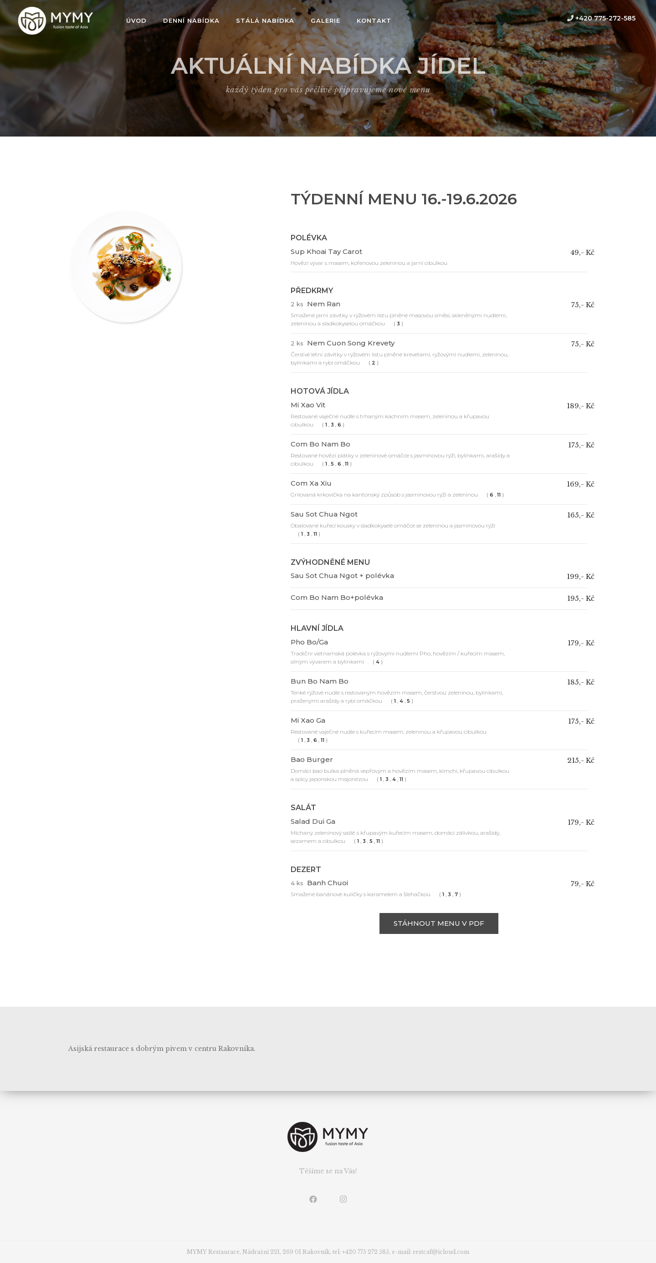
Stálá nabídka (265, 20)
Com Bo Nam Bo (320, 444)
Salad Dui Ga (313, 821)
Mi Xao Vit (308, 405)
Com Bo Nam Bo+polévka (337, 597)
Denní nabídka (191, 20)
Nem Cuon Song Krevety (351, 343)
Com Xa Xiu (311, 483)
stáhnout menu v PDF (439, 923)
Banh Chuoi (327, 882)
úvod (136, 20)
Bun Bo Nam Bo (319, 681)
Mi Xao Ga (308, 720)
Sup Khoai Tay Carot (326, 251)
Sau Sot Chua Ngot (324, 514)
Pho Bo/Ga (309, 642)
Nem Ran (323, 303)
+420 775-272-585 (601, 18)
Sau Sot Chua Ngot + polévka (342, 575)
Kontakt (374, 20)
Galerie (325, 20)
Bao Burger (312, 759)
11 (346, 464)
